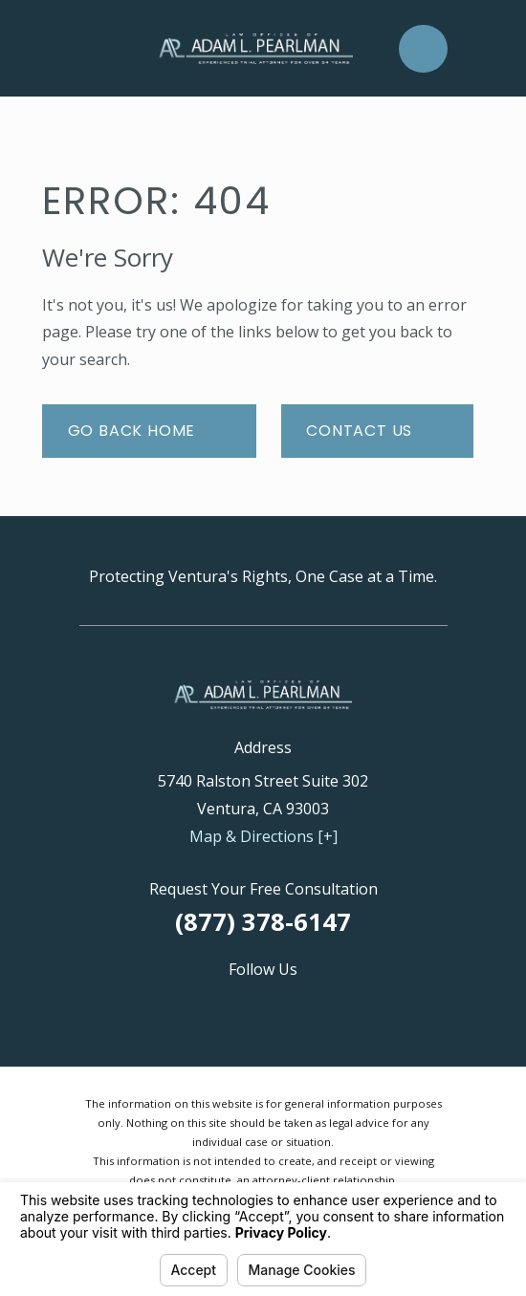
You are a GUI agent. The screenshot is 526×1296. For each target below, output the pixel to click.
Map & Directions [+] (263, 836)
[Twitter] (308, 1002)
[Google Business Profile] (171, 1002)
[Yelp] (354, 1002)
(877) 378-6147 (263, 922)
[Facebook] (263, 1002)
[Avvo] (217, 1002)
